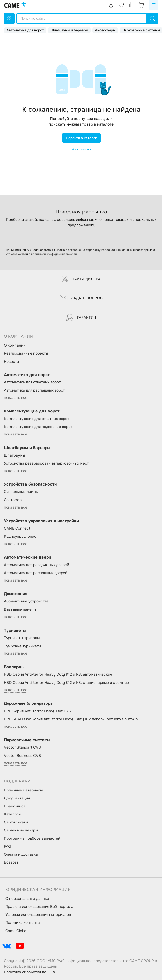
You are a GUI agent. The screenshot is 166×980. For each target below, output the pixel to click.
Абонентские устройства (26, 601)
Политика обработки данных (29, 972)
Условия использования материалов (38, 914)
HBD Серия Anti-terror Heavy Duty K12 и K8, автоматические (58, 674)
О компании (14, 345)
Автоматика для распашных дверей (35, 572)
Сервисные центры (21, 830)
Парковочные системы (141, 30)
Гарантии (81, 317)
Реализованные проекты (26, 353)
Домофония (15, 593)
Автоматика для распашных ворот (34, 390)
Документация (17, 798)
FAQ (7, 846)
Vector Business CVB (22, 755)
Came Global (16, 930)
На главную (81, 149)
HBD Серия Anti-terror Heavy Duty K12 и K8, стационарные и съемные (66, 682)
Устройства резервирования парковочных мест (46, 463)
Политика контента (22, 922)
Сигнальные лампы (21, 491)
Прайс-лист (14, 806)
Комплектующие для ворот (31, 411)
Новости (11, 361)
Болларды (14, 667)
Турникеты (15, 630)
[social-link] (6, 946)
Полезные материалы (23, 790)
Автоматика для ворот (25, 30)
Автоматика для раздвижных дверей (36, 564)
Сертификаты (16, 822)
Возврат (11, 862)
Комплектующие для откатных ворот (36, 418)
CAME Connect (17, 528)
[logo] (15, 5)
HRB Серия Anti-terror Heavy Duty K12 (38, 711)
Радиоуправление (20, 536)
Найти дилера (81, 279)
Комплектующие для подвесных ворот (38, 426)
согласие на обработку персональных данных (100, 250)
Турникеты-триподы (22, 637)
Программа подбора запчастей (32, 838)
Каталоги (12, 814)
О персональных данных (27, 898)
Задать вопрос (81, 298)
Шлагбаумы (14, 455)
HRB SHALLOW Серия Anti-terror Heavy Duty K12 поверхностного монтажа (71, 719)
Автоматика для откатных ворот (32, 382)
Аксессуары (105, 30)
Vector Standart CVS (22, 747)
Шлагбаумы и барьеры (69, 30)
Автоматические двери (27, 557)
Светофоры (14, 500)
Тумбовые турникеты (22, 646)
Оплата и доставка (21, 854)
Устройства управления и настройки (41, 520)
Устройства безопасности (30, 484)
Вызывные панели (20, 609)
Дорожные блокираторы (29, 703)
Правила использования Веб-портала (39, 906)
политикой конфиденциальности (54, 254)
